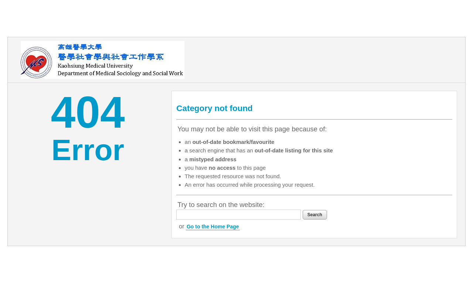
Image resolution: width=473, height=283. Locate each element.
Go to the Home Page (213, 226)
